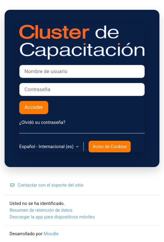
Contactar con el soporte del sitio (46, 185)
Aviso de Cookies (110, 146)
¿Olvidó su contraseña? (42, 122)
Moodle (51, 233)
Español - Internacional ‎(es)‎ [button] (47, 146)
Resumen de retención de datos (40, 210)
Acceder (33, 107)
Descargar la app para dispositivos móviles (52, 217)
